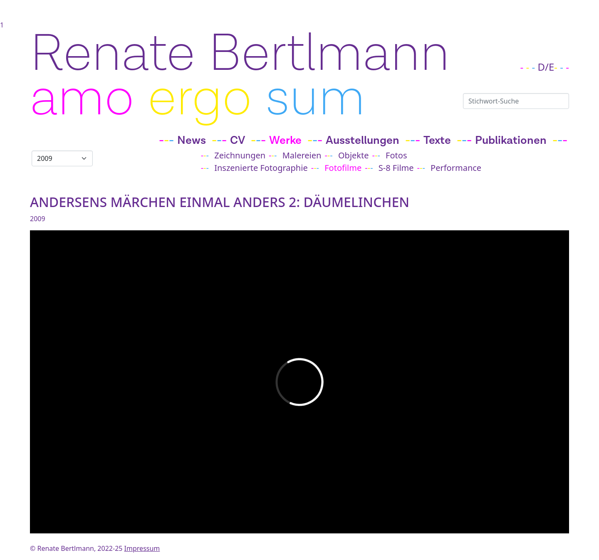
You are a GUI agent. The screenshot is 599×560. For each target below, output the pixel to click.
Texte (437, 140)
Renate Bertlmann (240, 54)
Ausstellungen (362, 140)
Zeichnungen (239, 155)
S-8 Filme (396, 167)
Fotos (396, 155)
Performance (456, 167)
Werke (285, 140)
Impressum (142, 548)
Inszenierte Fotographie (260, 167)
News (191, 140)
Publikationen (511, 140)
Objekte (353, 155)
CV (237, 140)
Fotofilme (342, 167)
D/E (546, 67)
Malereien (302, 155)
